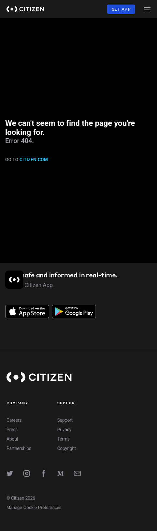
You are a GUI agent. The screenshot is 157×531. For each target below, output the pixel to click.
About (12, 439)
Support (64, 420)
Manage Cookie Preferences (34, 507)
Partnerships (19, 448)
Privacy (64, 429)
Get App (121, 9)
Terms (63, 439)
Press (12, 429)
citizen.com (34, 159)
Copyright (66, 448)
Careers (14, 420)
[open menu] (147, 9)
